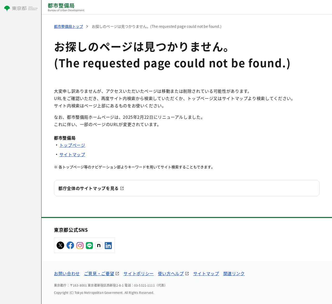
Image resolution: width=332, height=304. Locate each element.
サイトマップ (72, 154)
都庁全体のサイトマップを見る (88, 188)
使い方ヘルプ (171, 273)
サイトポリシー (138, 273)
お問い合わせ (67, 273)
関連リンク (234, 273)
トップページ (72, 145)
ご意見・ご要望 (99, 273)
